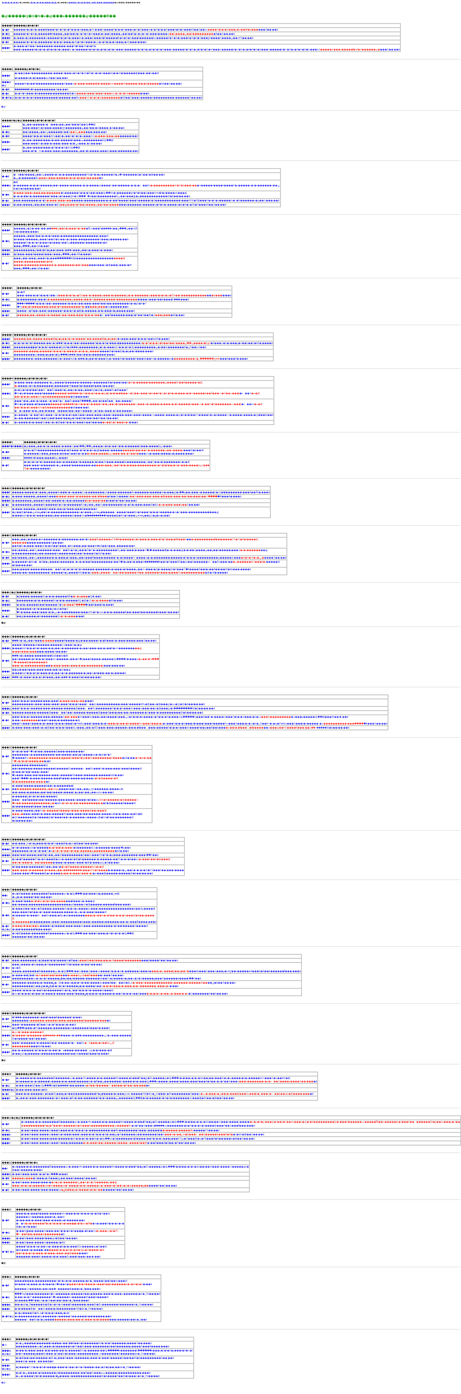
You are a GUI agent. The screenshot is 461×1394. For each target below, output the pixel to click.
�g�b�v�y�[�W (11, 2)
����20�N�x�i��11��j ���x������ (91, 2)
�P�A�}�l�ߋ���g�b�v (44, 2)
